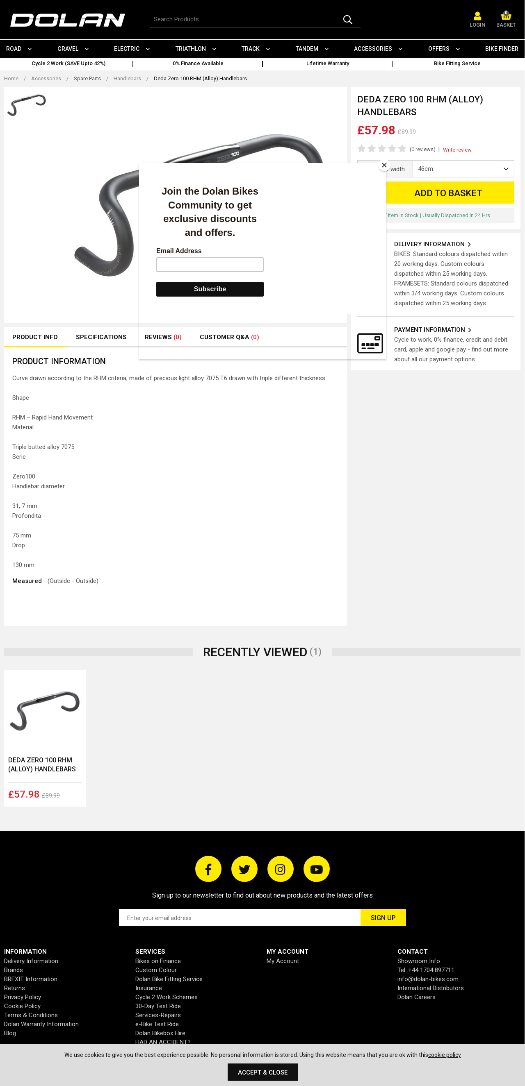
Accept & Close (263, 1072)
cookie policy (444, 1055)
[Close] (384, 165)
